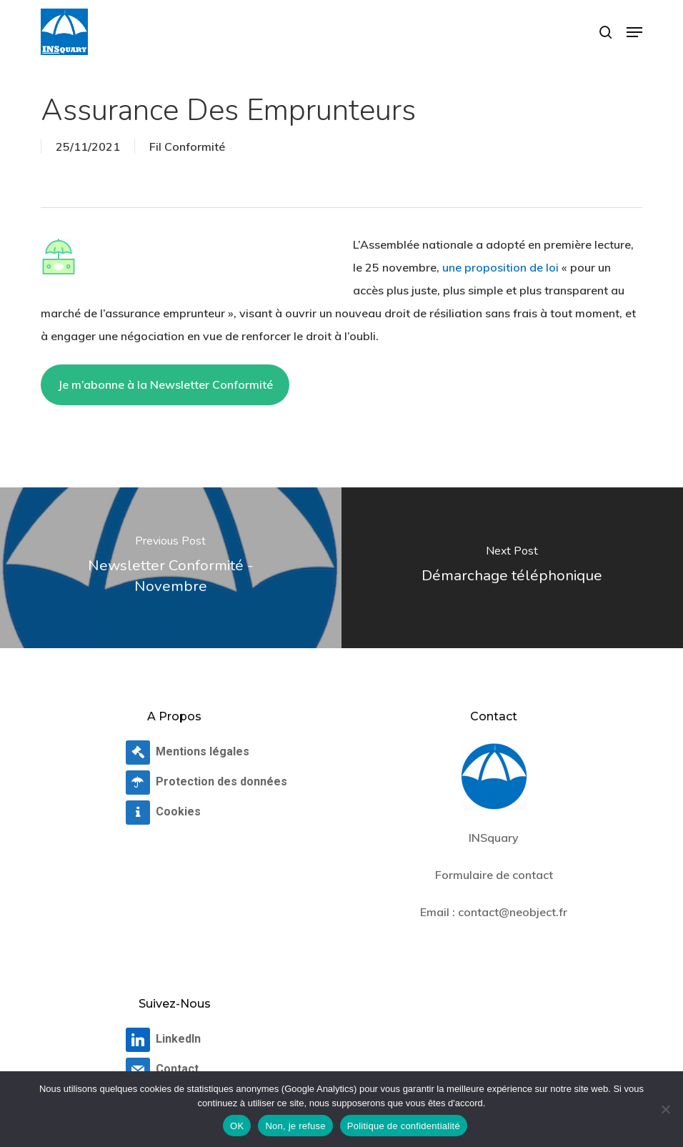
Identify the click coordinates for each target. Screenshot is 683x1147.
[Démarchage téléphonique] (512, 567)
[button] (634, 32)
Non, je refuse (295, 1126)
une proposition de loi (500, 267)
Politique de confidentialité (403, 1126)
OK (237, 1126)
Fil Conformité (187, 146)
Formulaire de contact (494, 875)
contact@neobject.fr (512, 912)
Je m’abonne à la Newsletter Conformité (165, 384)
